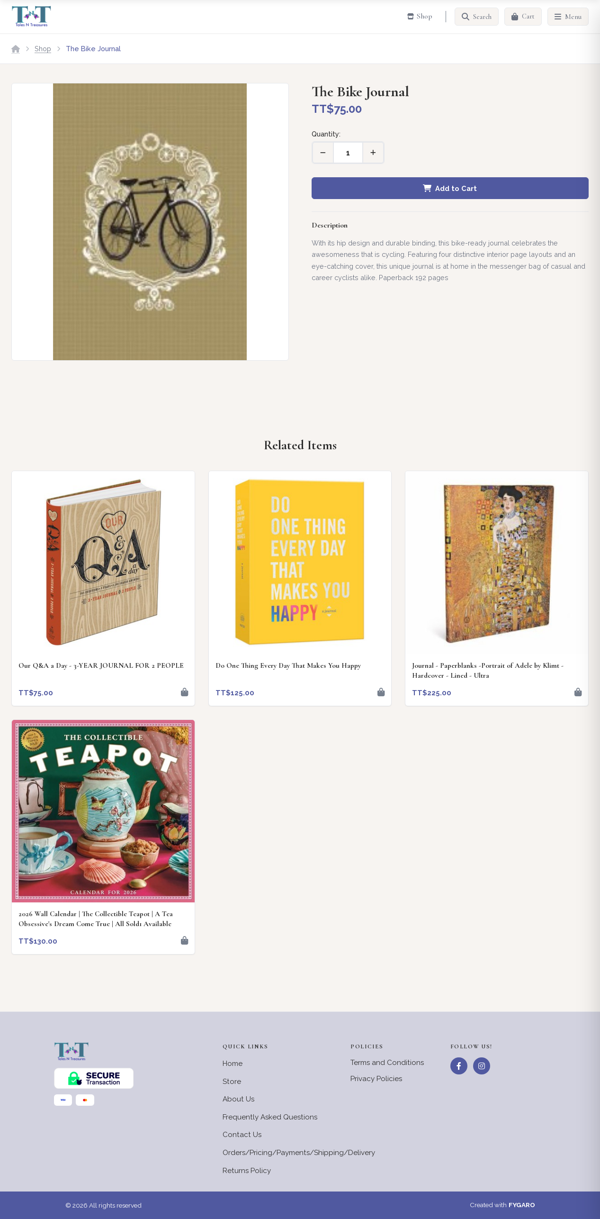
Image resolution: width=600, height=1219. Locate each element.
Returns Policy (247, 1170)
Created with (502, 1205)
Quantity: (326, 134)
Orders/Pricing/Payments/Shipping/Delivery (299, 1152)
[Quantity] (348, 153)
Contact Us (242, 1134)
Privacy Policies (376, 1078)
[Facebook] (458, 1065)
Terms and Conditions (387, 1062)
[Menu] (568, 17)
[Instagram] (481, 1065)
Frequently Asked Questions (270, 1117)
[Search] (477, 17)
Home (232, 1063)
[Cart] (523, 17)
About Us (238, 1099)
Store (232, 1081)
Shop (43, 49)
